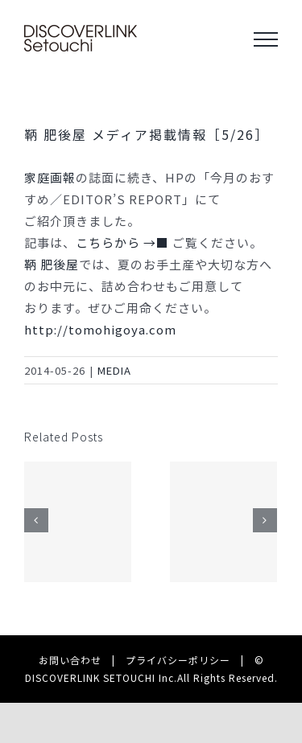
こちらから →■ (124, 242)
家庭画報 (50, 177)
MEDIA (114, 370)
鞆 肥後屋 (51, 264)
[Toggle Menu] (266, 39)
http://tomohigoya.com (100, 329)
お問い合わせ (70, 660)
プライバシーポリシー (178, 660)
